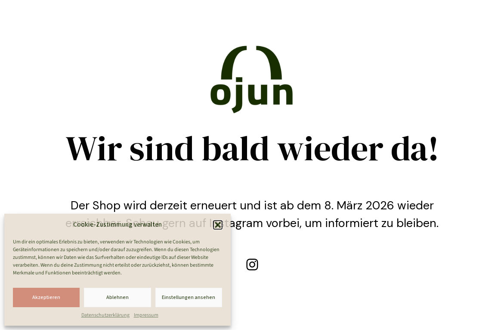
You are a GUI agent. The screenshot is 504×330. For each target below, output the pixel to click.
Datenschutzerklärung (105, 315)
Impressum (146, 315)
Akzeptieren (46, 297)
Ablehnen (117, 297)
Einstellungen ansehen (188, 297)
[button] (217, 225)
